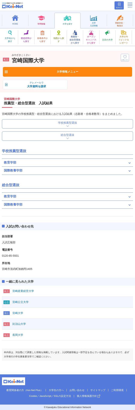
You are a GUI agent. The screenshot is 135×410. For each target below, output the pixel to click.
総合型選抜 (67, 134)
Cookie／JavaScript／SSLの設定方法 (50, 396)
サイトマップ (97, 390)
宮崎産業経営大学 (23, 290)
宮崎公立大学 (20, 302)
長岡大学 (17, 334)
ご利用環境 (117, 390)
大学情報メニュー (67, 71)
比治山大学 (19, 323)
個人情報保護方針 (87, 396)
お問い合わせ (77, 390)
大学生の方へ (56, 390)
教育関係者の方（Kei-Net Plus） (24, 390)
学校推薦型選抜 (67, 122)
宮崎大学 (17, 313)
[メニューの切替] (130, 5)
